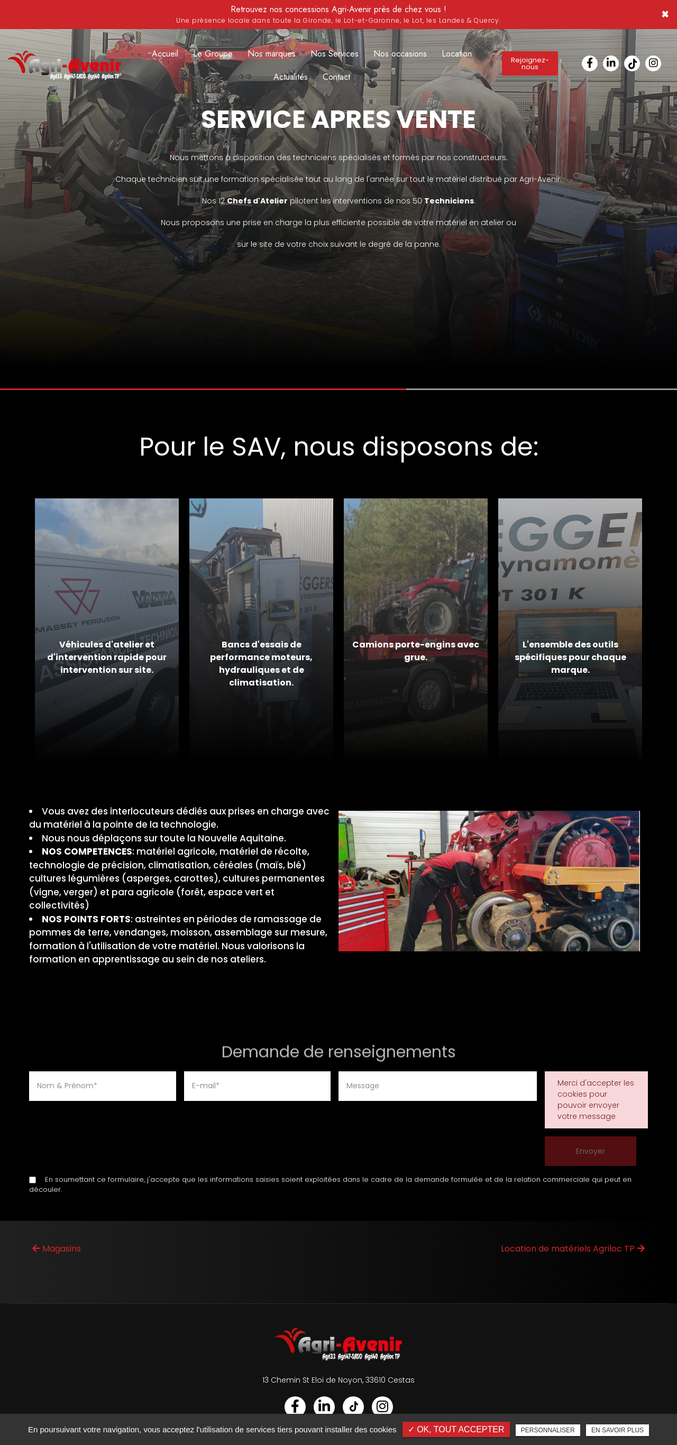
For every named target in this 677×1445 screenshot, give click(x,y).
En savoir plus (617, 1430)
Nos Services (334, 54)
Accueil (165, 54)
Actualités (290, 77)
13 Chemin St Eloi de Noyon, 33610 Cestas (338, 1380)
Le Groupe (213, 54)
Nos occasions (400, 54)
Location (457, 54)
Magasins (56, 1249)
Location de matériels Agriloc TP (573, 1249)
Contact (336, 77)
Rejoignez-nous (530, 63)
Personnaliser (548, 1430)
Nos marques (272, 54)
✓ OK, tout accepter (456, 1429)
